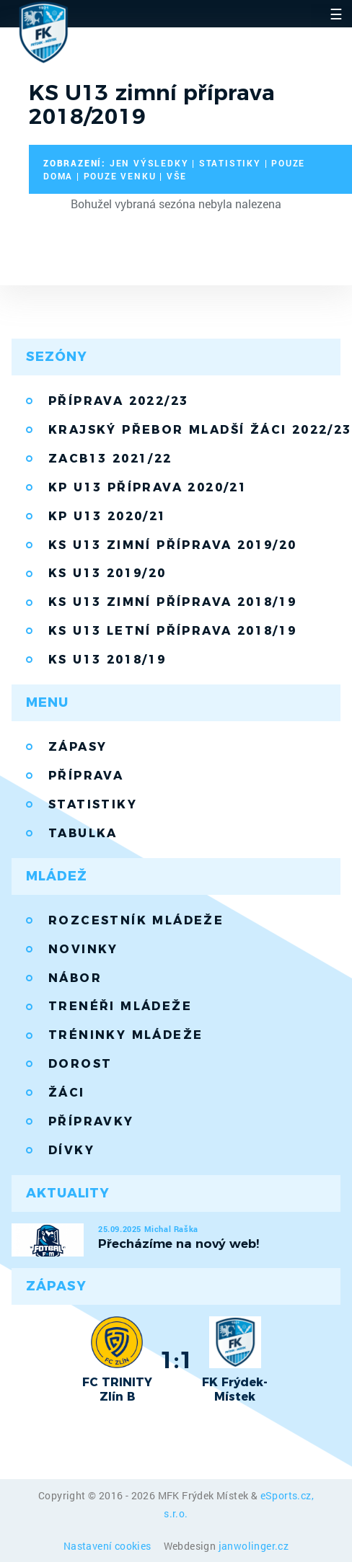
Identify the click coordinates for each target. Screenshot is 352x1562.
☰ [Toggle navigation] (336, 13)
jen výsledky (149, 163)
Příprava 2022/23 (118, 401)
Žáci (66, 1092)
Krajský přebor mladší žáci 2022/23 (194, 430)
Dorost (80, 1064)
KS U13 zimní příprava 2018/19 (172, 602)
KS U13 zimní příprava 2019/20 (172, 545)
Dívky (71, 1150)
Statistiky (92, 804)
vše (177, 176)
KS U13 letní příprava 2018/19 (172, 631)
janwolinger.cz (254, 1546)
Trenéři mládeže (120, 1006)
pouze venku (120, 176)
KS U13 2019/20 (107, 573)
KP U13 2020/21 (107, 516)
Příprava (85, 775)
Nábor (75, 978)
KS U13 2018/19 (107, 659)
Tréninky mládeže (125, 1035)
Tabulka (83, 833)
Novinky (83, 949)
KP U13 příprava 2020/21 (147, 487)
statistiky (230, 163)
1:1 (176, 1359)
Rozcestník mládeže (136, 920)
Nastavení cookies (108, 1546)
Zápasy (77, 747)
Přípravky (91, 1121)
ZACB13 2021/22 (110, 458)
